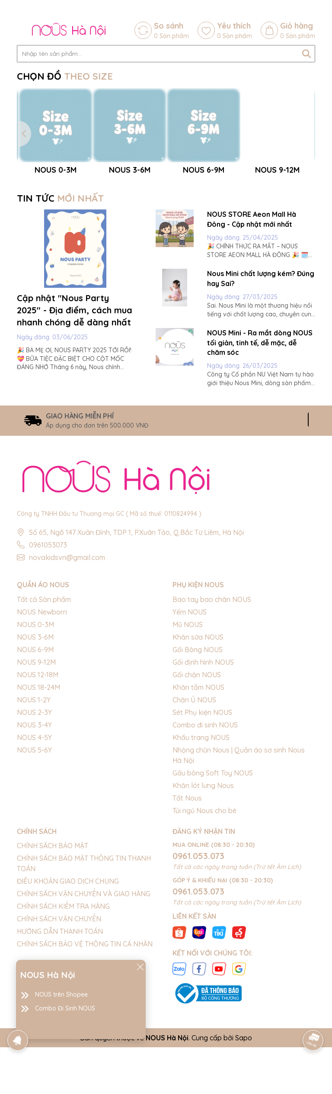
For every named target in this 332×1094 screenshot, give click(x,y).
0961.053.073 (198, 946)
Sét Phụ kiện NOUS (202, 802)
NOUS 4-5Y (34, 828)
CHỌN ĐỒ (65, 76)
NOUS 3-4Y (34, 815)
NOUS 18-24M (38, 777)
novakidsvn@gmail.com (67, 648)
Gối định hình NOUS (203, 752)
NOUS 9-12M (36, 752)
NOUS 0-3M (35, 715)
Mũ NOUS (187, 715)
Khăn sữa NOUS (197, 727)
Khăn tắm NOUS (198, 777)
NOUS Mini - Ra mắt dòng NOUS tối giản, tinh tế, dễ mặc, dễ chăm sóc (260, 433)
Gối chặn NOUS (196, 765)
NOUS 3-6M (35, 727)
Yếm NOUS (189, 702)
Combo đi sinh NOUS (205, 815)
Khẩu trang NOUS (201, 828)
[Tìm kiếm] (306, 53)
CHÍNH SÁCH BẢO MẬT (52, 936)
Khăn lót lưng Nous (203, 876)
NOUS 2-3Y (34, 802)
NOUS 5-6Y (34, 840)
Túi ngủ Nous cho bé (204, 901)
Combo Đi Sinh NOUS (65, 1008)
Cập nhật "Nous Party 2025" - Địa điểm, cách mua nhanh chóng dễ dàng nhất (74, 400)
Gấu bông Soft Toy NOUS (212, 863)
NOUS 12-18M (37, 765)
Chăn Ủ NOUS (194, 790)
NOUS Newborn (42, 702)
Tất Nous (187, 888)
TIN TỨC (60, 289)
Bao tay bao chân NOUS (211, 689)
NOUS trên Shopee (61, 994)
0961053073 (48, 635)
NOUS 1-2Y (34, 790)
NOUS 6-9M (35, 740)
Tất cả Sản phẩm (44, 689)
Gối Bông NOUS (197, 740)
